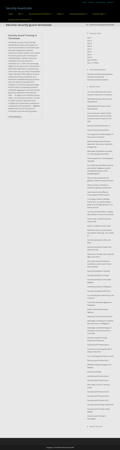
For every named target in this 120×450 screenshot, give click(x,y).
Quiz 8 (89, 57)
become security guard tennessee (102, 25)
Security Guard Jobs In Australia (98, 271)
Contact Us (110, 2)
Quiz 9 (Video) (92, 60)
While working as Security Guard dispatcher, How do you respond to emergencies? (99, 144)
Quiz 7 (89, 54)
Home (85, 2)
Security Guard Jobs (19, 8)
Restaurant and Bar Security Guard (99, 316)
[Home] (87, 25)
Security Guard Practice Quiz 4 (98, 392)
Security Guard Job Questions (97, 80)
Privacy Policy (100, 2)
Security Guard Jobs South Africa (98, 291)
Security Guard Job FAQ (95, 77)
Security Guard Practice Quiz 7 (98, 360)
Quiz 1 (89, 38)
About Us (91, 2)
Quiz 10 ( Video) (92, 63)
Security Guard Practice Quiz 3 (98, 396)
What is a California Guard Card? (98, 226)
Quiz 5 (89, 49)
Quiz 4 (89, 46)
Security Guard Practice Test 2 (98, 400)
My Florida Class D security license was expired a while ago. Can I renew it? (100, 233)
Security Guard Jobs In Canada (98, 275)
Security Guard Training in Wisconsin (100, 405)
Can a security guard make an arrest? (100, 356)
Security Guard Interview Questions (100, 74)
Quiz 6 (89, 52)
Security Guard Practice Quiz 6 (98, 376)
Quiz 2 (89, 41)
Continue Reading (15, 117)
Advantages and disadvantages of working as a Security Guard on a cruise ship (99, 330)
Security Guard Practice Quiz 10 (98, 126)
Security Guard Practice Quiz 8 (98, 345)
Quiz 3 (89, 43)
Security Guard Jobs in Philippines (99, 287)
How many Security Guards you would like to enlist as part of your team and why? (99, 264)
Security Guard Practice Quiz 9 (98, 130)
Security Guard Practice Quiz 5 (98, 380)
